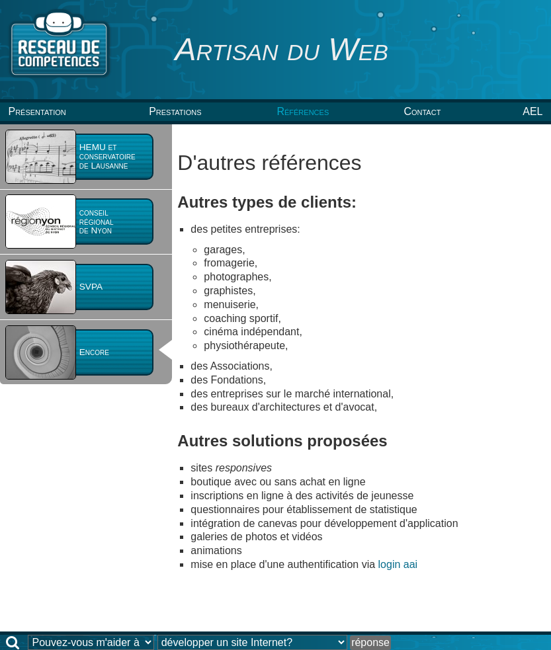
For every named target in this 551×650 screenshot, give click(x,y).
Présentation (36, 111)
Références (302, 111)
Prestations (175, 111)
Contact (422, 111)
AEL (532, 111)
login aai (398, 564)
